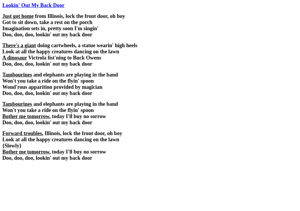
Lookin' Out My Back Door (33, 5)
